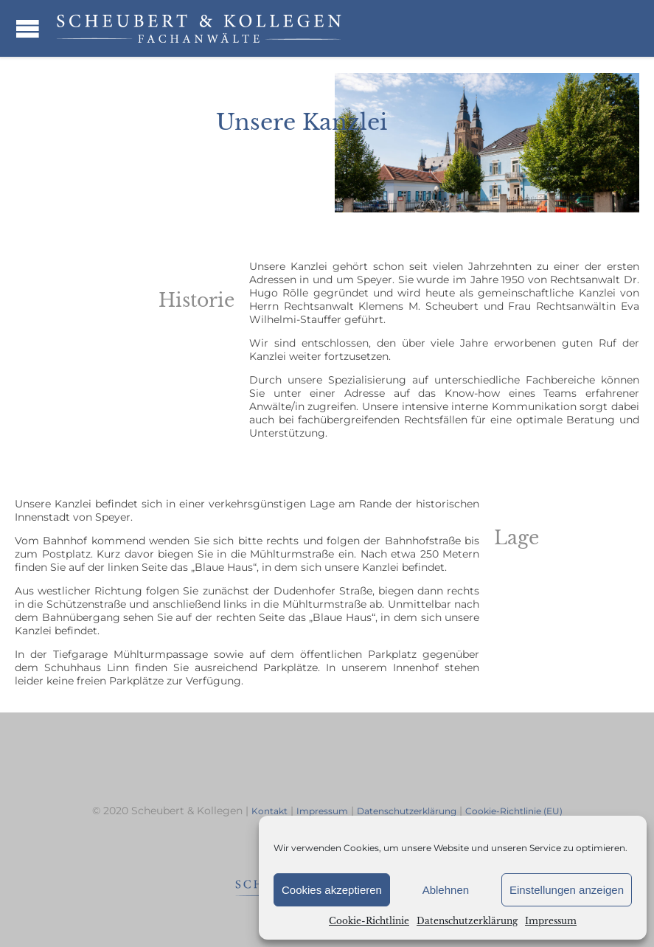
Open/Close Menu (27, 28)
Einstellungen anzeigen (566, 890)
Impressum (551, 920)
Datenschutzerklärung (467, 920)
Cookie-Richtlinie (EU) (514, 810)
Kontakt (269, 810)
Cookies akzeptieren (332, 890)
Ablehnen (445, 890)
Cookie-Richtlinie (369, 920)
